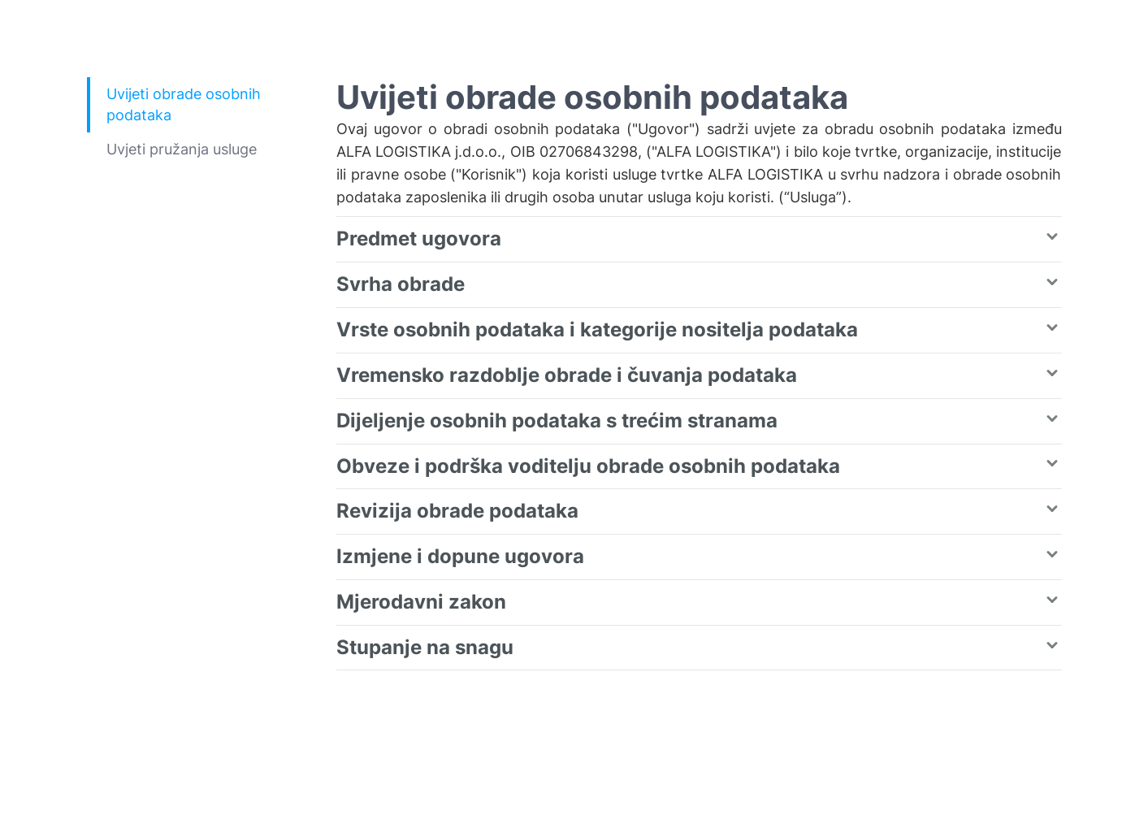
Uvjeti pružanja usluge (181, 149)
